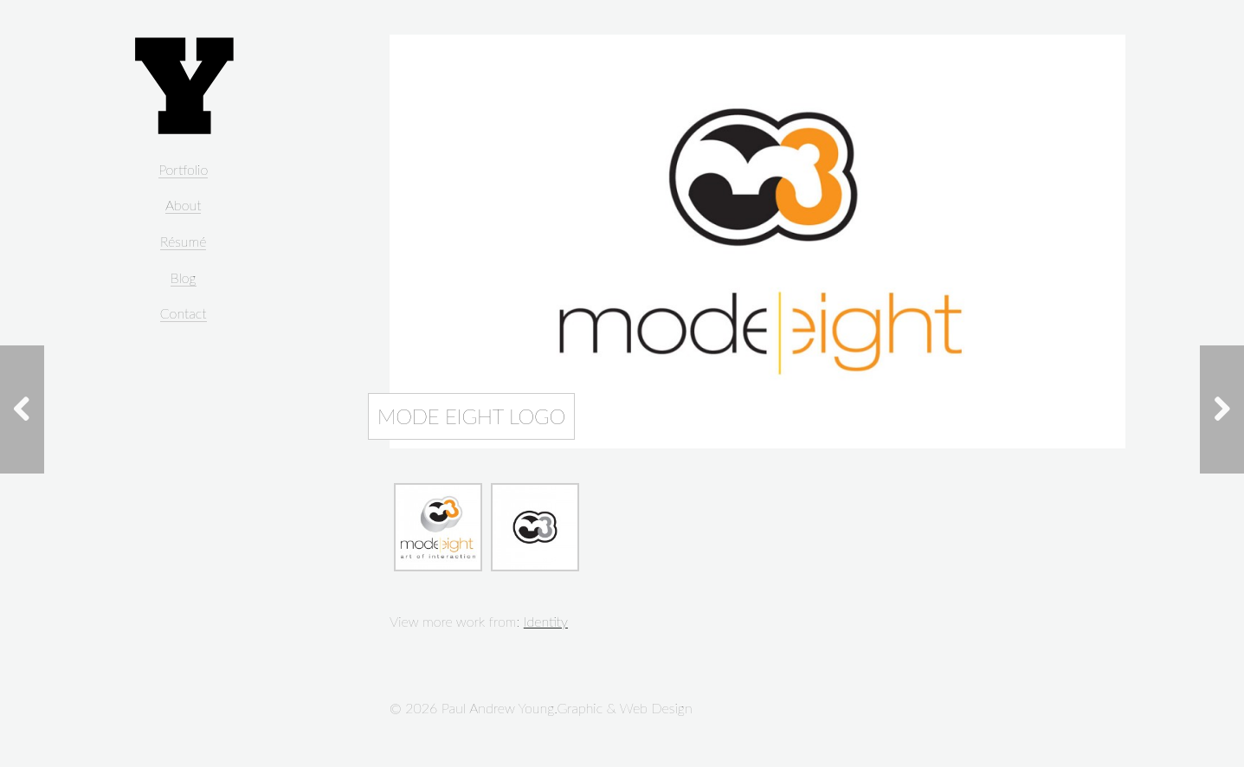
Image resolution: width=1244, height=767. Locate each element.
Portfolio (183, 169)
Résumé (183, 241)
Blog (184, 277)
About (183, 205)
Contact (183, 313)
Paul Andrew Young (183, 87)
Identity (546, 621)
